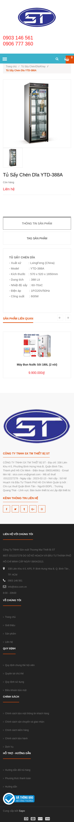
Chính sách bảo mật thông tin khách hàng (26, 713)
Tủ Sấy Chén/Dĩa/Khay (33, 66)
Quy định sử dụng (13, 682)
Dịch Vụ (8, 746)
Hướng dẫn (10, 786)
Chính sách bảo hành (15, 738)
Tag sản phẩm (37, 238)
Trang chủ (12, 66)
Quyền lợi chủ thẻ (13, 673)
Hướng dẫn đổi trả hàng (16, 770)
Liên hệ (8, 642)
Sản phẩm (9, 633)
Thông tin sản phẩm (37, 223)
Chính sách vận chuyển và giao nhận (23, 721)
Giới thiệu (9, 625)
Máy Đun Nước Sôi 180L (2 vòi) (37, 364)
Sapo (22, 810)
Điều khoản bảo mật (14, 690)
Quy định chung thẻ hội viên (19, 665)
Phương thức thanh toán (17, 778)
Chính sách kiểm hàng (16, 730)
